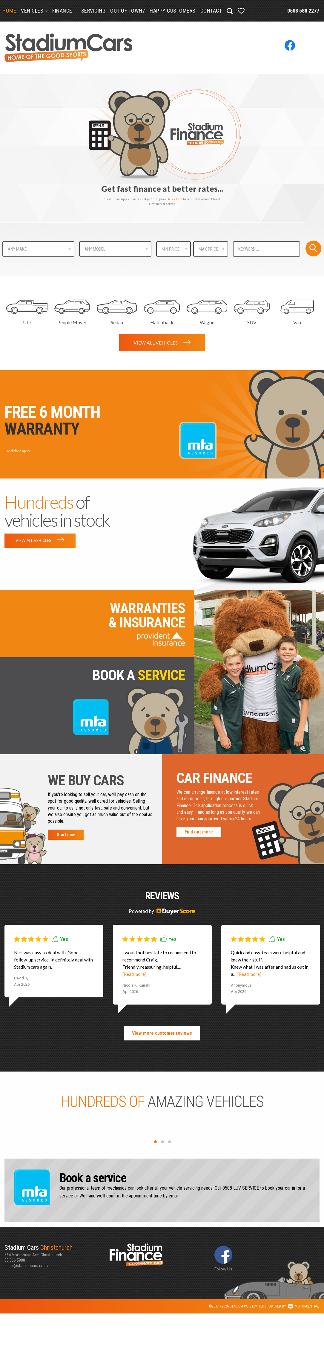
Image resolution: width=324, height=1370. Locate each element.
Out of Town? (127, 10)
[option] (162, 148)
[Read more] (134, 976)
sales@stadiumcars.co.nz (26, 1321)
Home (9, 10)
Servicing (93, 10)
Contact (211, 10)
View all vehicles (162, 342)
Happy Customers (173, 10)
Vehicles (34, 10)
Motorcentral (304, 1363)
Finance (64, 10)
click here (175, 199)
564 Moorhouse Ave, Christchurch (57, 1307)
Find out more (199, 834)
